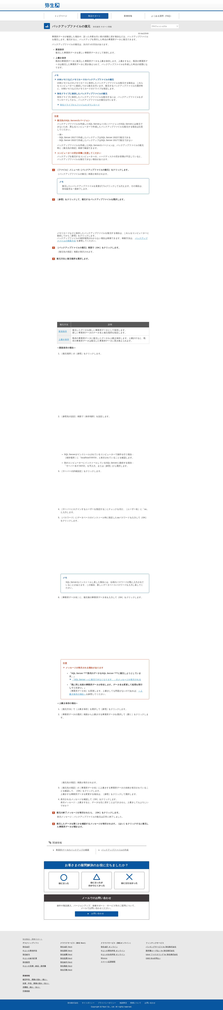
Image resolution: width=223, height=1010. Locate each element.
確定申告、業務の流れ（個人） (35, 980)
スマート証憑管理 (108, 962)
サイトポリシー (88, 1003)
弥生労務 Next (66, 970)
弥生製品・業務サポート (33, 939)
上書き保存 (64, 339)
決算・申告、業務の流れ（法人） (36, 983)
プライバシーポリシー (107, 1003)
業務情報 (128, 16)
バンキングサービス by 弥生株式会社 (161, 947)
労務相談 (26, 991)
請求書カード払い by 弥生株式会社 (160, 951)
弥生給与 (26, 955)
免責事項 (123, 1003)
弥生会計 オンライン (109, 947)
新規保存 (63, 331)
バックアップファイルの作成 (115, 850)
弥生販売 (26, 962)
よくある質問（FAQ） (161, 16)
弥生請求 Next (66, 951)
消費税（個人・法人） (32, 987)
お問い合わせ (97, 913)
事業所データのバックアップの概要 (72, 850)
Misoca (104, 958)
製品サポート (94, 16)
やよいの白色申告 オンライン (113, 955)
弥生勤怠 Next (66, 966)
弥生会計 (26, 947)
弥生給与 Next (66, 962)
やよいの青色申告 (30, 951)
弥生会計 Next (66, 947)
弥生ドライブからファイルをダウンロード (80, 105)
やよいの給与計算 (30, 958)
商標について (135, 1003)
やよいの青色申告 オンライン (113, 951)
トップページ (61, 16)
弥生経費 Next (66, 955)
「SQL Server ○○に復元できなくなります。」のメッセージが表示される (106, 679)
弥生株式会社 (73, 1003)
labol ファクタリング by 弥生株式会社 (162, 955)
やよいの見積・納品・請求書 (34, 966)
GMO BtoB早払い (153, 958)
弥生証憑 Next (66, 958)
